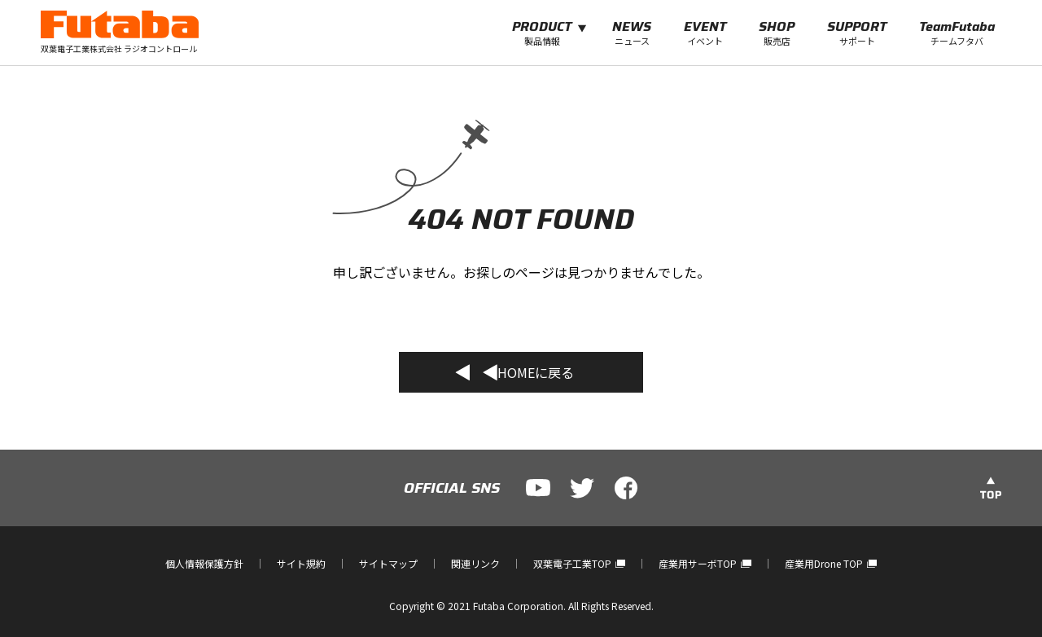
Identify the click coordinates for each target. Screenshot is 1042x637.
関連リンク (475, 563)
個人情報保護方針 (204, 563)
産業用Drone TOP (831, 563)
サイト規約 (301, 563)
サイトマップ (388, 563)
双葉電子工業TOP (579, 563)
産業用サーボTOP (705, 563)
